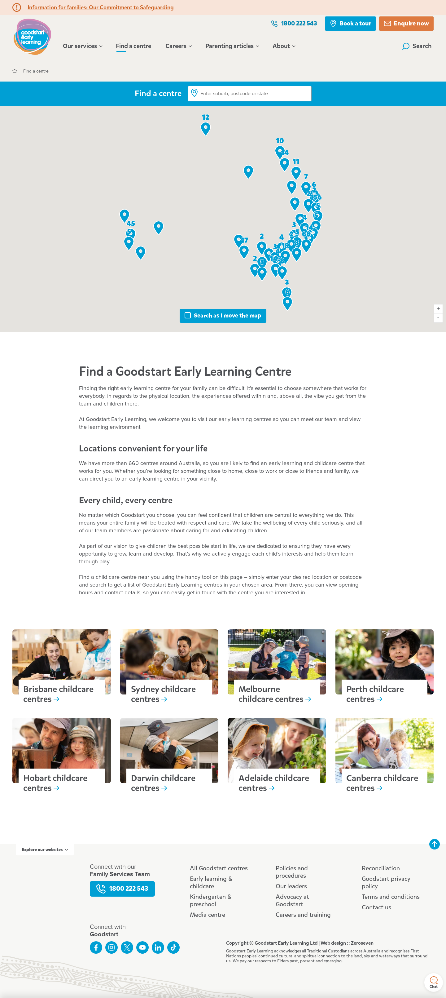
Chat (434, 982)
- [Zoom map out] (438, 318)
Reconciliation (381, 868)
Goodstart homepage (32, 36)
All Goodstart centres (219, 868)
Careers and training (303, 915)
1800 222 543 (294, 23)
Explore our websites (45, 850)
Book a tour (350, 23)
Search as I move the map (227, 315)
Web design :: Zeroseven (347, 943)
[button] (140, 253)
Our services (82, 46)
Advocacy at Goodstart (292, 900)
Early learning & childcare (211, 882)
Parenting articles (231, 46)
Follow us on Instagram (111, 947)
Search (417, 46)
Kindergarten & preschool (210, 900)
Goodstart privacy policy (386, 882)
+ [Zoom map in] (438, 309)
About (284, 46)
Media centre (207, 915)
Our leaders (291, 886)
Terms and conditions (391, 897)
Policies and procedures (292, 872)
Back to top (434, 844)
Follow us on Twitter (127, 947)
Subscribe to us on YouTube (142, 947)
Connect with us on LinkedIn (158, 947)
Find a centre (133, 46)
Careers (178, 46)
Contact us (376, 907)
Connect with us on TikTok (173, 947)
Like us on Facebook (96, 947)
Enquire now (406, 23)
